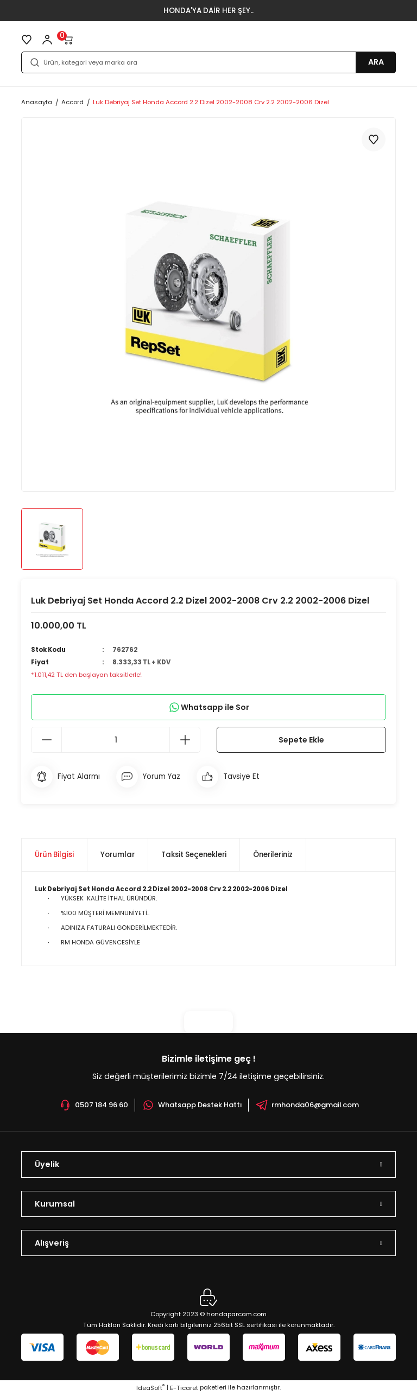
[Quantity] (115, 740)
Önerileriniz (273, 855)
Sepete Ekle (301, 740)
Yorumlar (117, 855)
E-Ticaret (184, 1388)
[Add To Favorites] (374, 139)
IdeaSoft (150, 1388)
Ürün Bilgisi (54, 855)
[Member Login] (47, 39)
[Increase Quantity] (184, 740)
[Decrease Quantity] (46, 740)
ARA (376, 61)
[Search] (208, 62)
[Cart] (67, 39)
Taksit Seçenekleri (193, 855)
